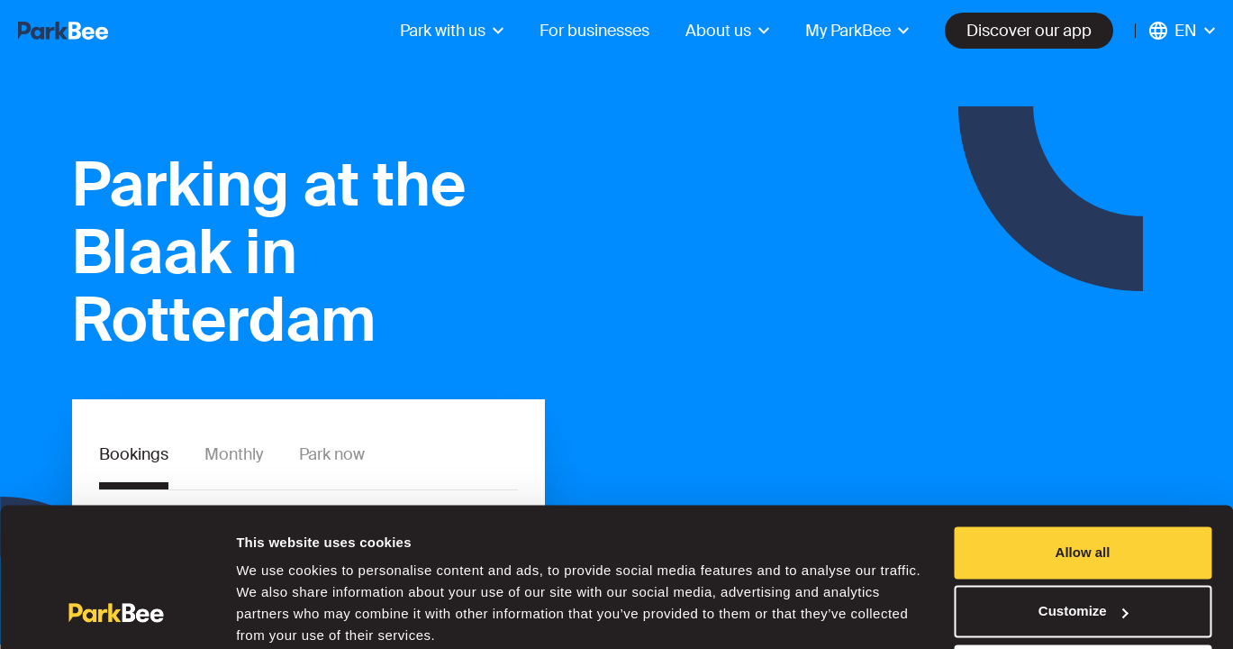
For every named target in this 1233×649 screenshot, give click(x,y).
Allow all (1083, 481)
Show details (278, 613)
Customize (1083, 539)
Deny (1083, 599)
